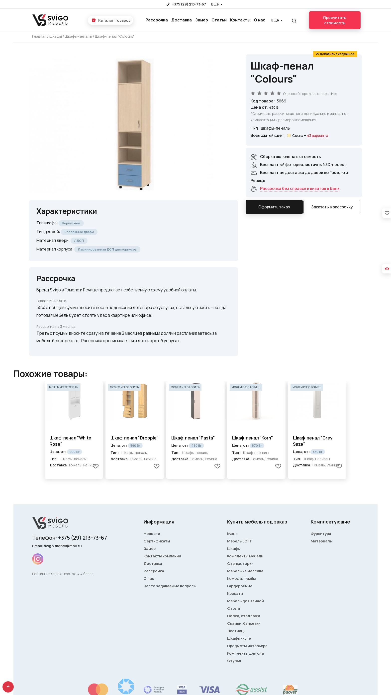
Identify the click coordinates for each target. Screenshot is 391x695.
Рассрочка (156, 20)
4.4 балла (85, 573)
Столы (233, 608)
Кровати (235, 593)
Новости (152, 533)
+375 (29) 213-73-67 (186, 4)
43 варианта (317, 135)
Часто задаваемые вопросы (170, 586)
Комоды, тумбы (241, 578)
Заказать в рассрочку (332, 207)
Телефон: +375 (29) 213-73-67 (69, 537)
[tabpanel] (73, 430)
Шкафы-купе (239, 638)
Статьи (219, 20)
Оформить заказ (274, 207)
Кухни (232, 533)
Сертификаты (157, 541)
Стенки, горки (240, 563)
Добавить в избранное (337, 54)
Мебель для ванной (245, 601)
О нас (259, 20)
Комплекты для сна (245, 653)
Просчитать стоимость (334, 20)
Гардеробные (239, 586)
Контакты (240, 20)
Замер (201, 20)
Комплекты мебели (245, 556)
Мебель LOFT (239, 541)
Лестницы (236, 630)
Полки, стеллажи (243, 615)
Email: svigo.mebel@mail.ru (57, 545)
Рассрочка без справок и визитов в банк (299, 188)
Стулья (234, 660)
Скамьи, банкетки (244, 623)
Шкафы (234, 548)
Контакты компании (162, 556)
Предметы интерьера (247, 645)
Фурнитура (321, 533)
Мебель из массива (245, 571)
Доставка (181, 20)
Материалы (322, 541)
